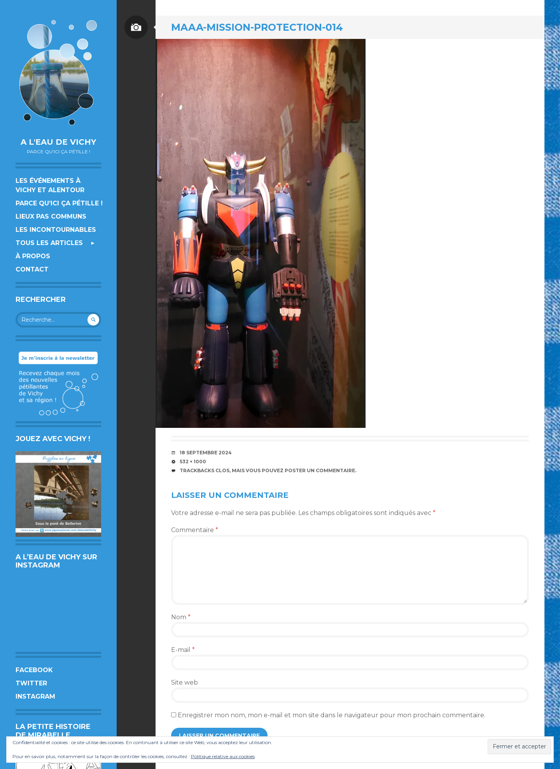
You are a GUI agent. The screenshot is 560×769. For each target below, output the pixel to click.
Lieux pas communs (51, 216)
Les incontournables (56, 229)
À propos (33, 256)
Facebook (34, 670)
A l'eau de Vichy (58, 142)
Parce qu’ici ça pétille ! (59, 203)
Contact (32, 269)
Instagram (35, 696)
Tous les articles (49, 243)
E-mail (183, 649)
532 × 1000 (193, 461)
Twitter (31, 683)
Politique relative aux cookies (223, 756)
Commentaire (194, 530)
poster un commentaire (320, 470)
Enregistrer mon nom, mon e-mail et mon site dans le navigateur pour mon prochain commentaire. (331, 715)
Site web (184, 682)
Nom (181, 617)
